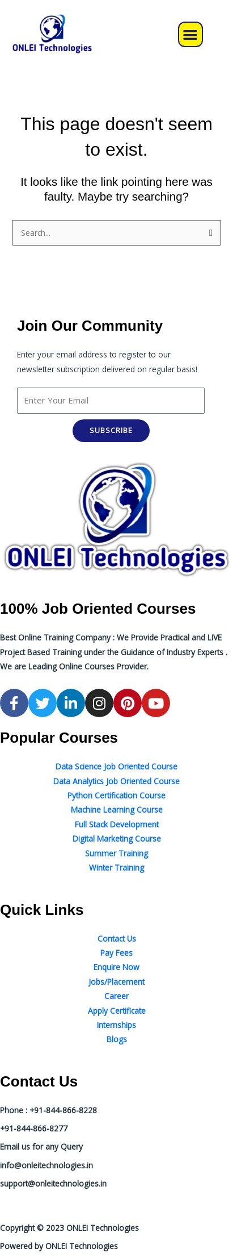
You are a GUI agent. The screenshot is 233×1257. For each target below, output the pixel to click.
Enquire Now (116, 967)
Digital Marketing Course (117, 838)
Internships (116, 1024)
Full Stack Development (117, 824)
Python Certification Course (116, 795)
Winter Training (116, 867)
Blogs (117, 1039)
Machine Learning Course (117, 809)
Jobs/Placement (116, 981)
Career (116, 995)
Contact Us (117, 938)
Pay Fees (116, 952)
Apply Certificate (117, 1010)
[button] (191, 34)
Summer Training (116, 853)
